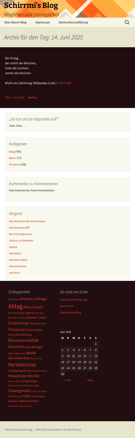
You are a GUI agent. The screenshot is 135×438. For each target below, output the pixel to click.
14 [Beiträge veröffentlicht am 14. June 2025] (90, 356)
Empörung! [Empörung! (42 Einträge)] (18, 323)
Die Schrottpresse (20, 234)
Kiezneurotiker (18, 260)
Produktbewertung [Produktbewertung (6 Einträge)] (37, 370)
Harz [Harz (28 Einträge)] (22, 329)
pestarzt (14, 272)
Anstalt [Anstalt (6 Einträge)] (35, 313)
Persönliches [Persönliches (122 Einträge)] (22, 364)
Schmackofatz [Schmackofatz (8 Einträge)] (16, 385)
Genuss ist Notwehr (21, 240)
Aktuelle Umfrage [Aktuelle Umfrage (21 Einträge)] (33, 299)
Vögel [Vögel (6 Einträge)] (34, 396)
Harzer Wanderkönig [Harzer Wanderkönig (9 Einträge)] (19, 334)
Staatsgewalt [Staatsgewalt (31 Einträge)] (19, 390)
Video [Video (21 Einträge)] (26, 396)
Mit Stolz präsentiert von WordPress (58, 429)
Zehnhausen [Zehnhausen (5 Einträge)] (26, 406)
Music (12, 158)
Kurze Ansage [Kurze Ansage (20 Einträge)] (33, 347)
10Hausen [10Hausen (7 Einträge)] (13, 299)
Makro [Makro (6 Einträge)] (11, 353)
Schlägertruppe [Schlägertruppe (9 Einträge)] (29, 381)
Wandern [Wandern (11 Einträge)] (13, 401)
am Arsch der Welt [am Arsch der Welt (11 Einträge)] (19, 313)
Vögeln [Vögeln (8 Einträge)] (41, 396)
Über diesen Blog (15, 22)
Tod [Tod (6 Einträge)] (10, 396)
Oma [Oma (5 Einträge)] (40, 358)
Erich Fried (63, 83)
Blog (34, 97)
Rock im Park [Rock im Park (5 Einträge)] (14, 381)
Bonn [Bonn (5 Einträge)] (41, 313)
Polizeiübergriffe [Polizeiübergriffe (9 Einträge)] (17, 370)
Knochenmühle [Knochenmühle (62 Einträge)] (23, 340)
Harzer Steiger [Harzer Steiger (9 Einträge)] (34, 330)
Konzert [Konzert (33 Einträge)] (15, 346)
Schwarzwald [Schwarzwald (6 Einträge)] (32, 385)
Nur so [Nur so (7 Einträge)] (33, 358)
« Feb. (67, 380)
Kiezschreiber (18, 266)
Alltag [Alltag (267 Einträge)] (15, 306)
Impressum (42, 22)
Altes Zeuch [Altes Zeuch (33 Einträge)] (33, 307)
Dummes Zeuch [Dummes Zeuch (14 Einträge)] (36, 317)
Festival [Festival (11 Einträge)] (34, 323)
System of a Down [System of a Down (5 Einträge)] (39, 391)
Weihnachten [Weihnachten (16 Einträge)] (29, 401)
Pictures (14, 164)
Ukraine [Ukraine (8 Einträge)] (17, 396)
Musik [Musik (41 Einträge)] (31, 352)
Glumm (13, 247)
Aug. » (91, 380)
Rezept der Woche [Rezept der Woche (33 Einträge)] (23, 375)
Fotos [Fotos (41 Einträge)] (13, 329)
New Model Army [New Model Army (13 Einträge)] (19, 358)
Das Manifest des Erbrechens (27, 221)
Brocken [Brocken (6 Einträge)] (12, 317)
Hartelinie (15, 253)
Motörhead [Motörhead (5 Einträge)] (20, 353)
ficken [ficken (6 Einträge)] (43, 323)
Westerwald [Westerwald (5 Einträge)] (13, 406)
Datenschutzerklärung (73, 22)
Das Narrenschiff (19, 227)
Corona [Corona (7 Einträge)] (21, 317)
